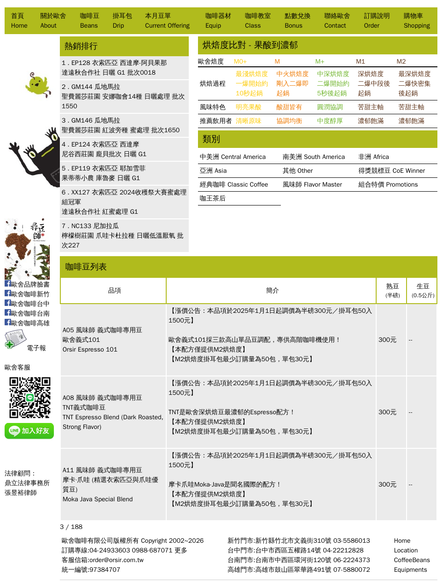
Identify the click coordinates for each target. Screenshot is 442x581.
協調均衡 (289, 121)
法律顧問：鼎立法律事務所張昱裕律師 (27, 483)
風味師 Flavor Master (312, 184)
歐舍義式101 (81, 340)
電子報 (25, 348)
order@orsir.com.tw (116, 560)
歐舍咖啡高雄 (27, 323)
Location (406, 550)
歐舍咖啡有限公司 (87, 541)
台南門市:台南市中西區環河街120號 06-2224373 (298, 560)
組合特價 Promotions (388, 184)
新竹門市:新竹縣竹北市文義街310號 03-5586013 (298, 541)
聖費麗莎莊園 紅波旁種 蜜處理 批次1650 (121, 130)
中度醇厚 (330, 121)
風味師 (85, 330)
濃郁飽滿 (371, 121)
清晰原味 (249, 121)
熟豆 (392, 286)
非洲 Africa (374, 157)
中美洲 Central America (233, 157)
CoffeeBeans (412, 560)
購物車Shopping (417, 20)
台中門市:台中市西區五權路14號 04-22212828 (295, 550)
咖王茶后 (213, 198)
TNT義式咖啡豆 (84, 407)
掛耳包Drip (122, 20)
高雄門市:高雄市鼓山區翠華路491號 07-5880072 (298, 570)
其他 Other (298, 171)
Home (402, 541)
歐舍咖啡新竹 (27, 294)
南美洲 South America (314, 157)
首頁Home (19, 20)
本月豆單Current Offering (167, 20)
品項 (114, 290)
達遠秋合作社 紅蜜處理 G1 (100, 212)
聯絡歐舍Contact (337, 20)
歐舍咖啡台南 (27, 313)
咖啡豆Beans (89, 20)
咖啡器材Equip (218, 20)
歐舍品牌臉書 (27, 284)
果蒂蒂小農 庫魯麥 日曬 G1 (101, 178)
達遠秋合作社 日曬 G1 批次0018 (109, 72)
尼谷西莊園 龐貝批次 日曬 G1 (104, 154)
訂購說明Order (377, 20)
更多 (180, 550)
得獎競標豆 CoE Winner (392, 171)
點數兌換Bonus (297, 20)
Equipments (410, 570)
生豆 (423, 286)
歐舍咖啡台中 (27, 304)
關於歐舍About (53, 20)
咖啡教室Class (258, 20)
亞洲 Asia (213, 171)
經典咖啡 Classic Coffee (234, 184)
